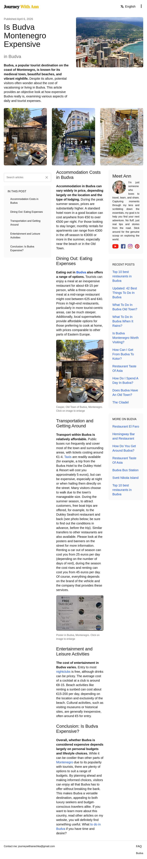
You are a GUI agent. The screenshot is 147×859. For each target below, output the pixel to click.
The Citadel (120, 402)
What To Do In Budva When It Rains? (122, 321)
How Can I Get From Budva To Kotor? (123, 354)
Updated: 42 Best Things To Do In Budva (124, 293)
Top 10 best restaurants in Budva (122, 276)
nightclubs (63, 671)
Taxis (68, 457)
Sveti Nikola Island (125, 477)
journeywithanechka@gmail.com (36, 846)
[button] (47, 177)
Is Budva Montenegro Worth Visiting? (125, 338)
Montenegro (64, 762)
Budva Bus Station (125, 470)
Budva (81, 272)
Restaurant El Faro (125, 426)
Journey (21, 7)
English (128, 6)
